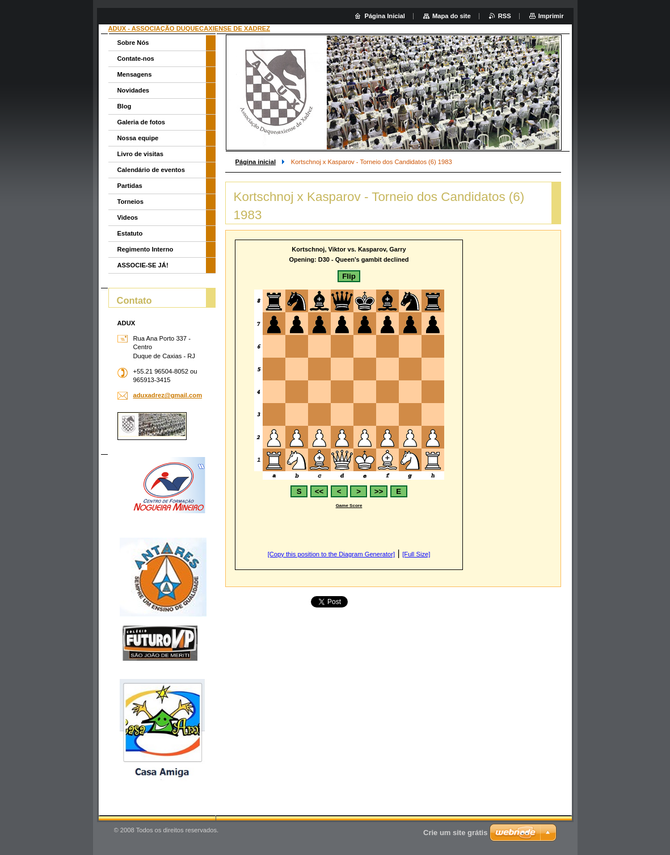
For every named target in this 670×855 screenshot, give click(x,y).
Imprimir (551, 15)
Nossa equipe (138, 138)
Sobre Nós (133, 42)
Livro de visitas (140, 153)
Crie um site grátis (455, 832)
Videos (127, 217)
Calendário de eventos (151, 169)
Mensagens (134, 74)
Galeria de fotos (141, 122)
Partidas (129, 185)
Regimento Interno (145, 249)
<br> (349, 405)
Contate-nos (135, 58)
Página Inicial (384, 15)
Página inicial (255, 161)
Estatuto (130, 233)
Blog (124, 106)
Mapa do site (451, 15)
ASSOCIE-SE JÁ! (142, 265)
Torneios (130, 201)
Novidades (133, 90)
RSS (504, 15)
